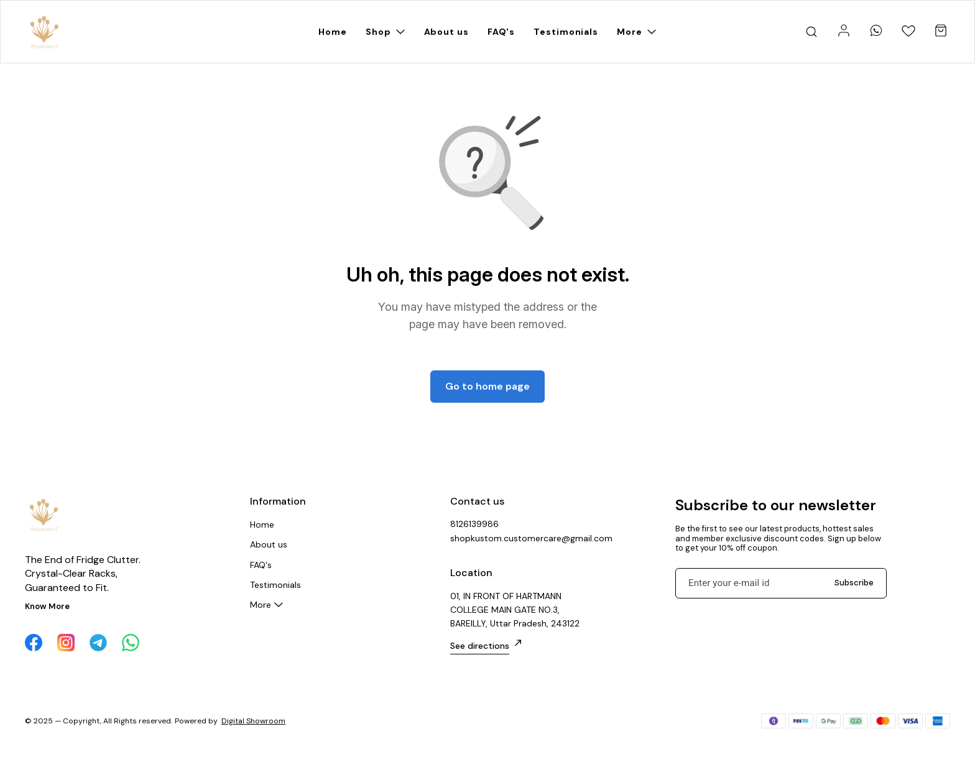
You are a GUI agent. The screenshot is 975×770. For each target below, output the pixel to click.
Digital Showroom (253, 721)
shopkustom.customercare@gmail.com (518, 538)
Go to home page (487, 386)
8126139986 (474, 523)
